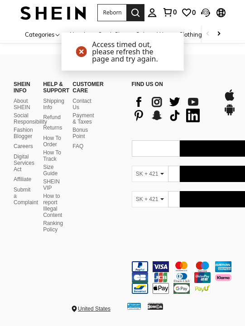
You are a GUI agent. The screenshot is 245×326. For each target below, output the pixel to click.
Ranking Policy (53, 226)
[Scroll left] (208, 34)
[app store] (229, 99)
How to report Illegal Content (52, 205)
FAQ (77, 146)
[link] (169, 12)
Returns (52, 128)
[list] (173, 108)
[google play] (229, 114)
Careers (23, 146)
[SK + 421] (150, 174)
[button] (111, 12)
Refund (52, 117)
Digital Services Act (24, 163)
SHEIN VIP (51, 184)
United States (94, 309)
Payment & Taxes (83, 118)
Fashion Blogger (23, 133)
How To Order (52, 141)
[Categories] (42, 34)
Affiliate (22, 179)
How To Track (52, 155)
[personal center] (152, 12)
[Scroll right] (219, 34)
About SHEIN (22, 104)
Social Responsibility (30, 118)
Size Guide (50, 170)
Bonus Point (80, 133)
